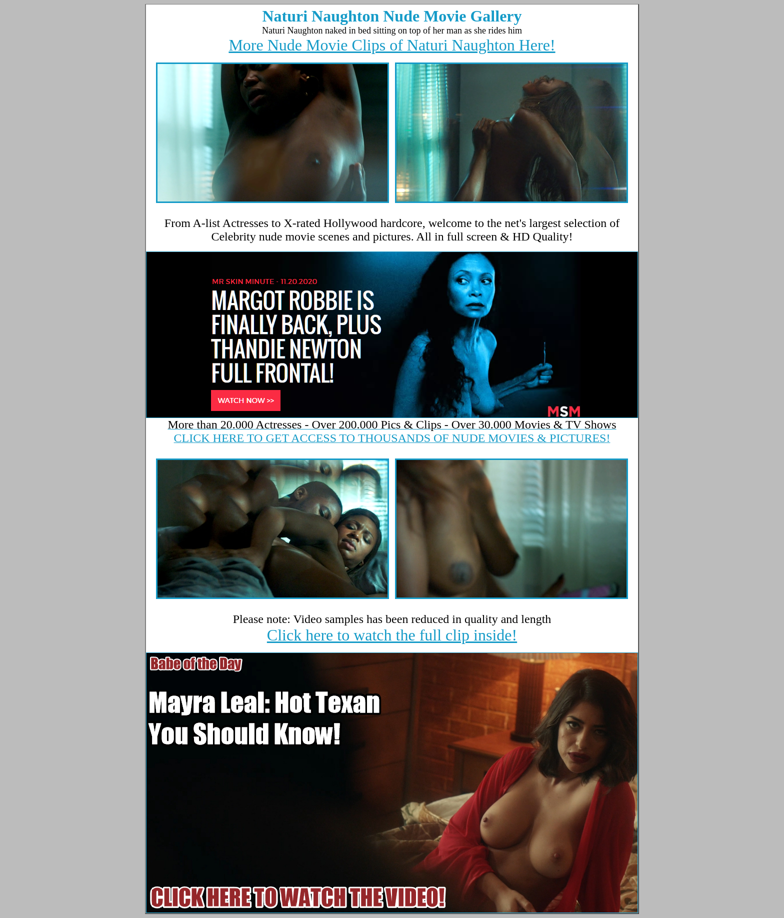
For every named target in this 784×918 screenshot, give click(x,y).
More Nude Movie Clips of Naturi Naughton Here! (391, 45)
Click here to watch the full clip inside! (392, 635)
